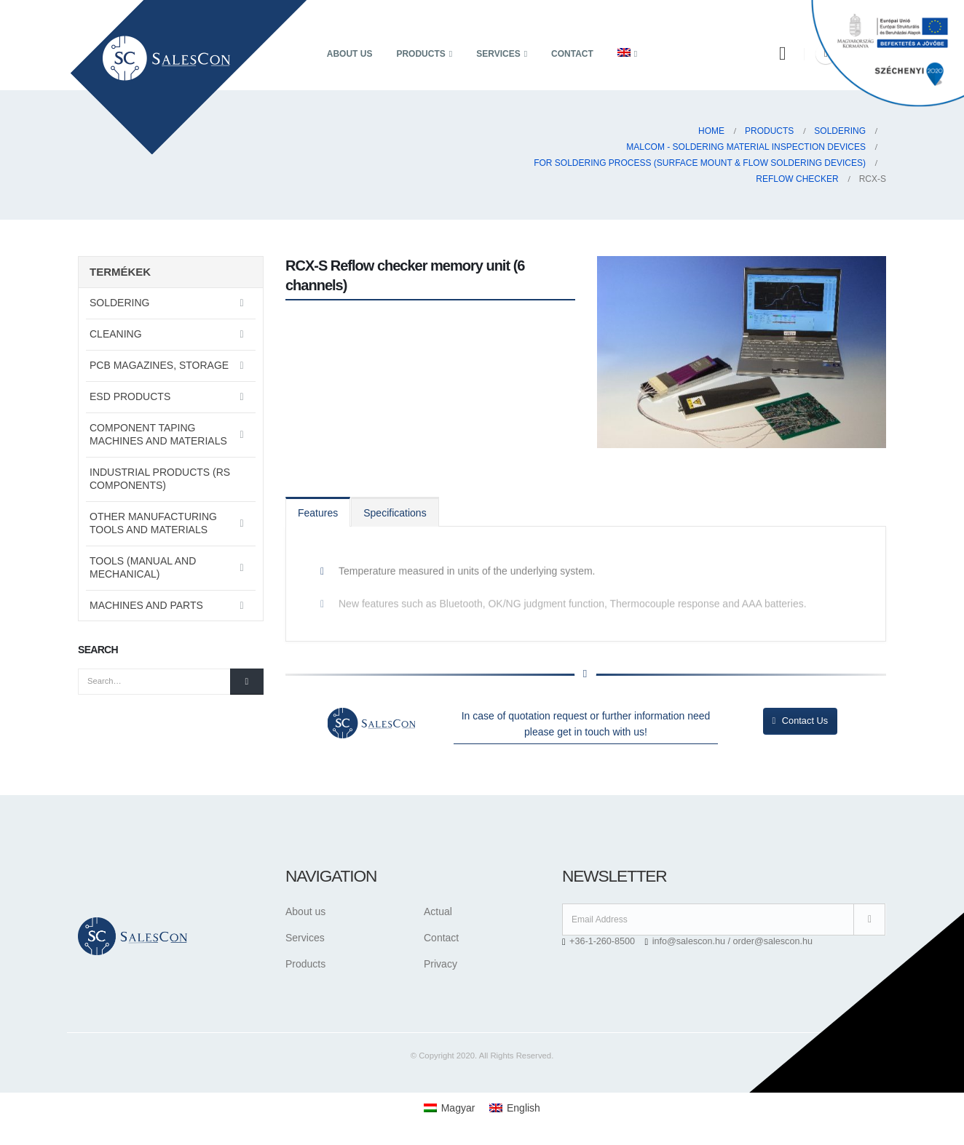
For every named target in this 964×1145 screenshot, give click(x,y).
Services (498, 54)
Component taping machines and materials (158, 434)
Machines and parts (146, 605)
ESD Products (130, 396)
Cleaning (116, 334)
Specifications (394, 513)
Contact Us (801, 720)
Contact (572, 54)
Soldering (119, 302)
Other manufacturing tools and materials (153, 523)
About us (350, 54)
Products (420, 54)
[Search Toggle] (782, 53)
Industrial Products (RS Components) (160, 478)
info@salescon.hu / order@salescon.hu (732, 941)
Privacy (440, 964)
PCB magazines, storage (159, 365)
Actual (438, 911)
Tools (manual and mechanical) (143, 567)
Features (318, 513)
